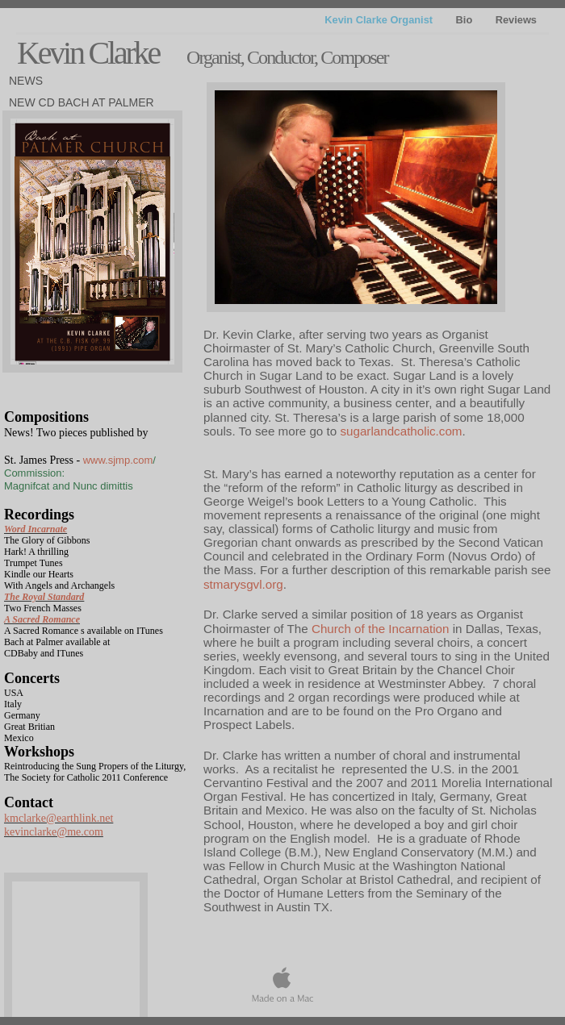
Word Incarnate (35, 529)
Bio (465, 20)
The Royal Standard (44, 596)
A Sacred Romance (42, 619)
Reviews (516, 20)
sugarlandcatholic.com (401, 431)
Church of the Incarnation (381, 628)
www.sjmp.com (118, 460)
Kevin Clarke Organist (379, 20)
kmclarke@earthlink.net (58, 818)
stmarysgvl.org (243, 584)
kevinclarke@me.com (53, 832)
